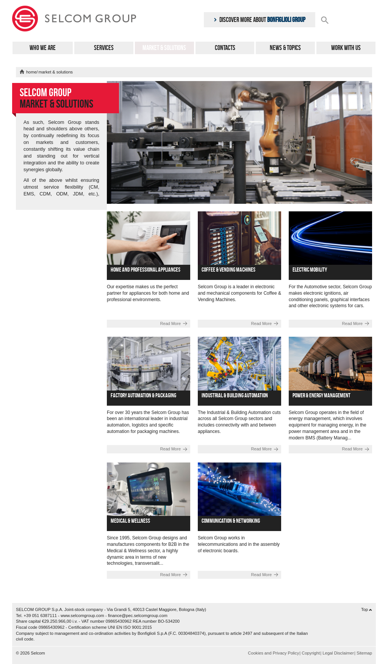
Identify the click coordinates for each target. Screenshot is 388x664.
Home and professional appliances (145, 269)
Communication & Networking (231, 520)
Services (104, 48)
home (31, 72)
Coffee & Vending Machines (228, 269)
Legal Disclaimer (338, 653)
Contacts (225, 48)
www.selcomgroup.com (82, 615)
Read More (170, 323)
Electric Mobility (310, 269)
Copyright (311, 653)
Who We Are (43, 48)
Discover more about (259, 19)
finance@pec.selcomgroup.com (137, 615)
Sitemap (364, 653)
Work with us (346, 48)
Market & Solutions (164, 48)
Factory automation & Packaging (143, 395)
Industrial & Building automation (235, 395)
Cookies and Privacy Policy (273, 653)
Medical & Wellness (130, 520)
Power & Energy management (321, 395)
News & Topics (285, 48)
